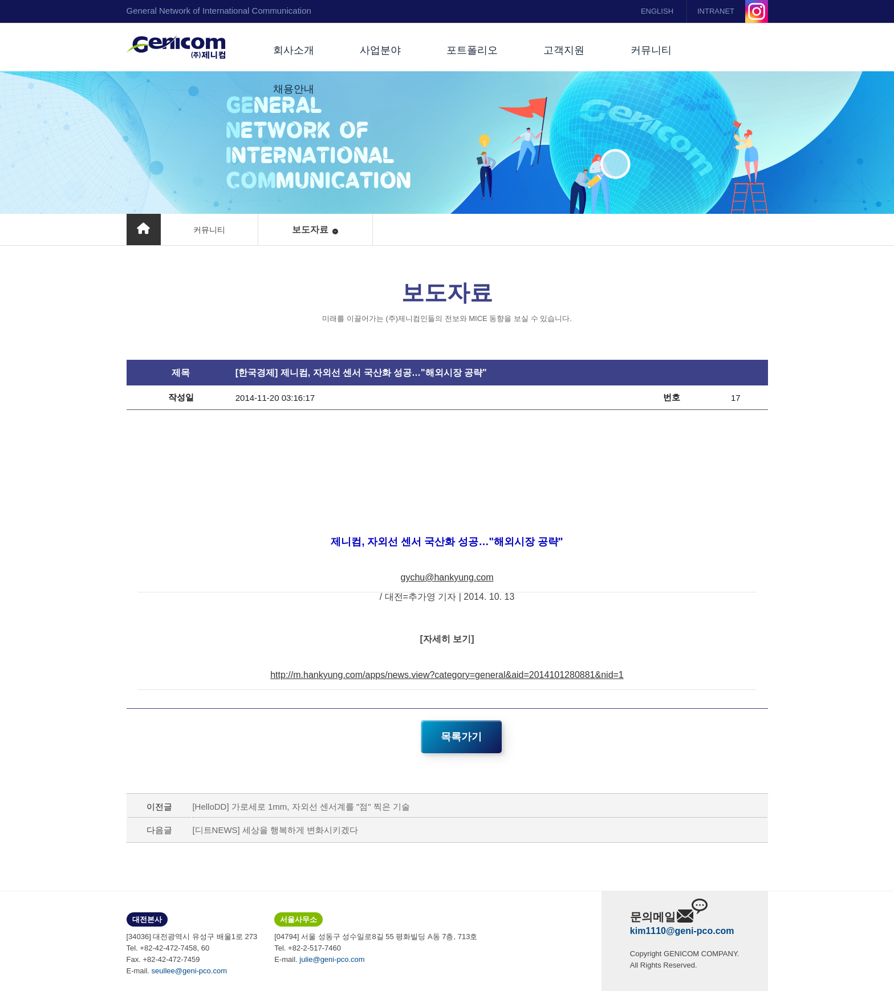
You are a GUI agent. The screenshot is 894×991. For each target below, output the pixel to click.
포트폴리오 (472, 50)
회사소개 (293, 50)
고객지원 (563, 50)
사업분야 (380, 50)
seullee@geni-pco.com (189, 970)
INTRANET (715, 11)
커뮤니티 (651, 50)
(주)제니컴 (176, 47)
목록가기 (461, 736)
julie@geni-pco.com (331, 959)
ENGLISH (657, 11)
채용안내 (293, 89)
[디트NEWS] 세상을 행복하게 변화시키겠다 (275, 830)
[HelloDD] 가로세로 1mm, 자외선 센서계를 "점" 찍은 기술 (301, 806)
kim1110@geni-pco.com (682, 931)
